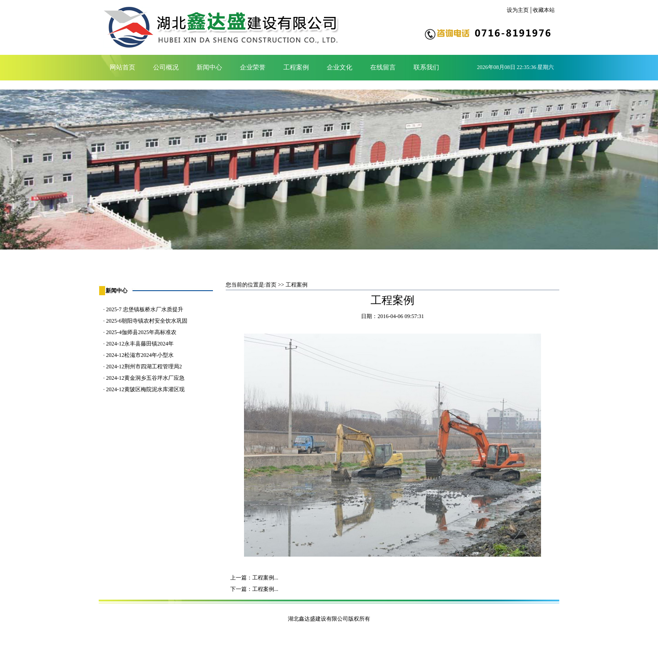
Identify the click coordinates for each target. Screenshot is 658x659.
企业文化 (339, 67)
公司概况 (166, 67)
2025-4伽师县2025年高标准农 (141, 332)
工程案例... (265, 577)
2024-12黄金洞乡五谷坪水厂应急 (145, 378)
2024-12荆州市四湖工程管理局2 (144, 366)
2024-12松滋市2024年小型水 (140, 355)
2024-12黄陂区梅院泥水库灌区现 (145, 389)
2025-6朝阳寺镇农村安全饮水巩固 (146, 321)
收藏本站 (544, 10)
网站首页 (122, 67)
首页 (270, 285)
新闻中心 (209, 67)
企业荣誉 (252, 67)
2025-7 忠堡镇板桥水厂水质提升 (144, 309)
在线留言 (383, 67)
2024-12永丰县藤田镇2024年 (140, 343)
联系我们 (426, 67)
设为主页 (518, 10)
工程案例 (296, 67)
